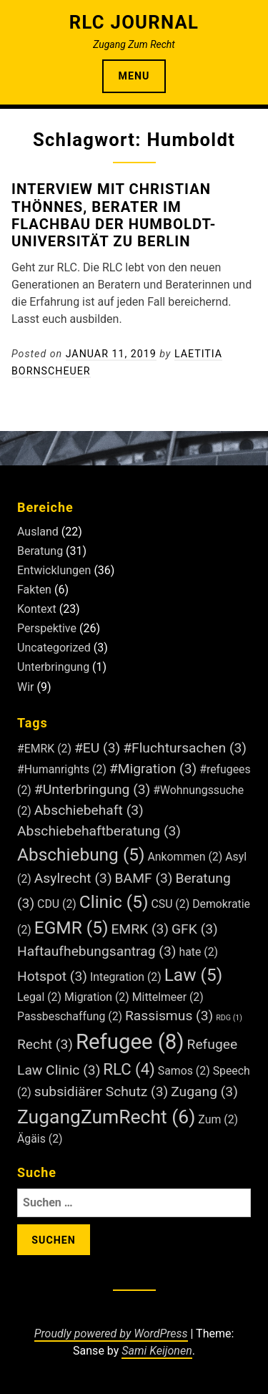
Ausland (38, 531)
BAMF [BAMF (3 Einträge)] (144, 878)
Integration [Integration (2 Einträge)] (126, 977)
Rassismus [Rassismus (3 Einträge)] (169, 1015)
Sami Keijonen (156, 1350)
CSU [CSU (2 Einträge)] (170, 904)
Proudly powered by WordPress (111, 1333)
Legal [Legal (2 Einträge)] (39, 997)
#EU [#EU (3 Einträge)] (97, 748)
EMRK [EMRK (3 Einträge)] (140, 929)
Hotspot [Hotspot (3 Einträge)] (52, 976)
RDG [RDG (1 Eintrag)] (229, 1017)
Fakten (34, 589)
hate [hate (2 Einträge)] (198, 952)
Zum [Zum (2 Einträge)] (218, 1119)
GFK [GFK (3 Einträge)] (195, 929)
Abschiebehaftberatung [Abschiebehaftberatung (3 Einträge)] (99, 831)
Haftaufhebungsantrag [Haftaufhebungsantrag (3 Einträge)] (96, 951)
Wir (25, 687)
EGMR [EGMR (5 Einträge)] (71, 927)
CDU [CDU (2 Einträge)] (56, 904)
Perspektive (46, 628)
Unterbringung (53, 667)
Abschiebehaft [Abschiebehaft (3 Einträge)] (89, 810)
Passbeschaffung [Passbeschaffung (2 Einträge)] (69, 1016)
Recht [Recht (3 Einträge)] (45, 1044)
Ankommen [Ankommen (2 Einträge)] (184, 856)
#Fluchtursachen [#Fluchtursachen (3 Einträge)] (185, 748)
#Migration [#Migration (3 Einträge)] (153, 768)
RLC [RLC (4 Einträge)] (129, 1069)
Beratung (40, 551)
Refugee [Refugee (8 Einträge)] (130, 1042)
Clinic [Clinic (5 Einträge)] (114, 901)
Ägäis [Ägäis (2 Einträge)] (40, 1139)
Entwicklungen (54, 570)
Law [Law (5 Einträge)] (193, 974)
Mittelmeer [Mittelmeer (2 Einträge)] (168, 997)
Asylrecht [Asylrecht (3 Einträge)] (73, 878)
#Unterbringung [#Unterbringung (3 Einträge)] (92, 789)
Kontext (36, 609)
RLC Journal (134, 22)
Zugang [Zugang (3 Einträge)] (204, 1091)
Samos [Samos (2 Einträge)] (184, 1071)
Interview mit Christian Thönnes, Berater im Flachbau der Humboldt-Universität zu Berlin (114, 215)
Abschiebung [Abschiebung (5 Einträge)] (81, 854)
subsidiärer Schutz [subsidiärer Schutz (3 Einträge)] (101, 1091)
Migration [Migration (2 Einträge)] (96, 997)
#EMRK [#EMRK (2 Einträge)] (44, 748)
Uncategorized (54, 647)
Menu (134, 76)
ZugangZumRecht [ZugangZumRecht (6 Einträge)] (106, 1116)
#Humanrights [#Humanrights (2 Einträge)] (61, 769)
